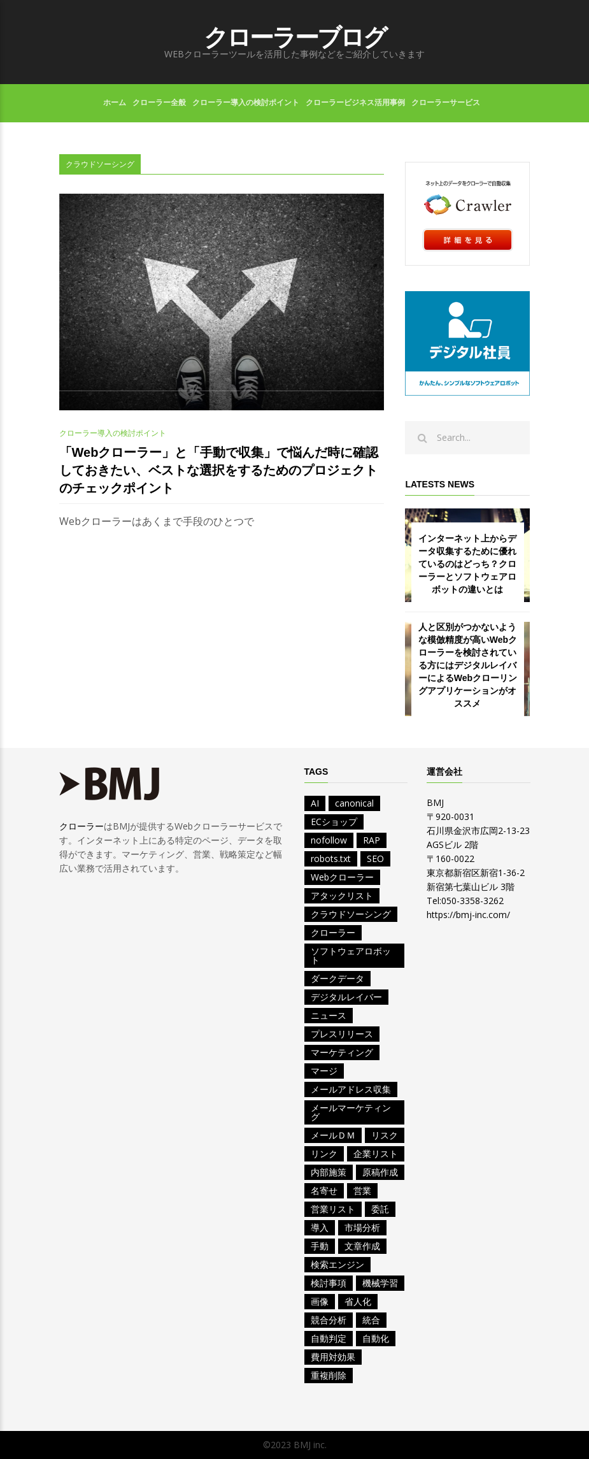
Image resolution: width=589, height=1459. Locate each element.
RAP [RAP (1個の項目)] (371, 840)
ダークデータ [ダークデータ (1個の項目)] (337, 978)
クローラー (81, 826)
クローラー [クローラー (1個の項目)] (333, 932)
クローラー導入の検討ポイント (245, 102)
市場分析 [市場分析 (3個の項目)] (362, 1227)
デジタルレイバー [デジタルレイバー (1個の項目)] (346, 997)
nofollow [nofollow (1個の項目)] (329, 840)
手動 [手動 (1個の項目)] (320, 1246)
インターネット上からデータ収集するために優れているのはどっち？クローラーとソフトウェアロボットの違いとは (467, 563)
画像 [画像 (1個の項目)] (320, 1301)
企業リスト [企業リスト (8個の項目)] (375, 1153)
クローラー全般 (159, 102)
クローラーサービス (445, 102)
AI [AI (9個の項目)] (315, 803)
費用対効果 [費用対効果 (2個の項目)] (333, 1357)
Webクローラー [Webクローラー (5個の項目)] (342, 877)
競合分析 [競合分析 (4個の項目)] (328, 1320)
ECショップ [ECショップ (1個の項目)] (334, 822)
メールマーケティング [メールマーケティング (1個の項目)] (351, 1112)
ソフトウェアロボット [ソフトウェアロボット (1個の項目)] (351, 955)
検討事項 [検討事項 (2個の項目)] (328, 1283)
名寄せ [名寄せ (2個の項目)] (324, 1190)
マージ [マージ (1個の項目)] (324, 1071)
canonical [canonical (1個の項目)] (354, 803)
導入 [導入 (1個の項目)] (320, 1227)
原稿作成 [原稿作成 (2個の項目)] (380, 1172)
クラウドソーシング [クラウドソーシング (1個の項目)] (351, 914)
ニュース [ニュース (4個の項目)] (328, 1015)
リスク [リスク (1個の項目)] (384, 1135)
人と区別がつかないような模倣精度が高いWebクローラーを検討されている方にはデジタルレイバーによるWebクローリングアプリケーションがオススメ (467, 665)
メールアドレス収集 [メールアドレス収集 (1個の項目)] (351, 1089)
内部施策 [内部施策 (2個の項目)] (328, 1172)
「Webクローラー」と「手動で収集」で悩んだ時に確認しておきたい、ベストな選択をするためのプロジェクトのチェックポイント (219, 470)
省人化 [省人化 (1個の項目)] (357, 1301)
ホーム (114, 102)
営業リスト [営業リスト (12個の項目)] (333, 1209)
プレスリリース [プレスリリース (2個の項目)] (342, 1034)
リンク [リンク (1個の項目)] (324, 1153)
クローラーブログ (295, 37)
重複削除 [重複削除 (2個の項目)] (328, 1375)
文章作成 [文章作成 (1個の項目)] (362, 1246)
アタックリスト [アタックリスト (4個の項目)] (342, 895)
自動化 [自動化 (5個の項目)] (375, 1338)
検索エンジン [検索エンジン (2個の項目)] (337, 1264)
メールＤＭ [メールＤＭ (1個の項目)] (333, 1135)
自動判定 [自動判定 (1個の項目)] (328, 1338)
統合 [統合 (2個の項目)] (371, 1320)
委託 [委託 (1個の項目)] (380, 1209)
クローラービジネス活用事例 (355, 102)
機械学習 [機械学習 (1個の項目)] (380, 1283)
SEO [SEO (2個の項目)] (375, 858)
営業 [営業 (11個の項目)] (362, 1190)
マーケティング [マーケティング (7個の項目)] (342, 1052)
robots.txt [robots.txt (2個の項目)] (331, 858)
